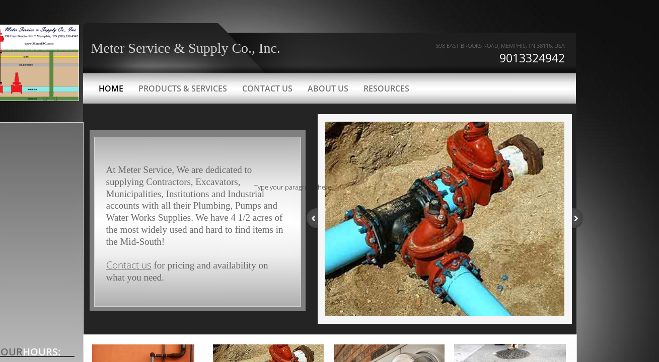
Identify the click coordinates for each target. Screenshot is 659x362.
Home (111, 88)
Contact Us (267, 88)
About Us (328, 88)
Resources (386, 88)
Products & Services (182, 88)
